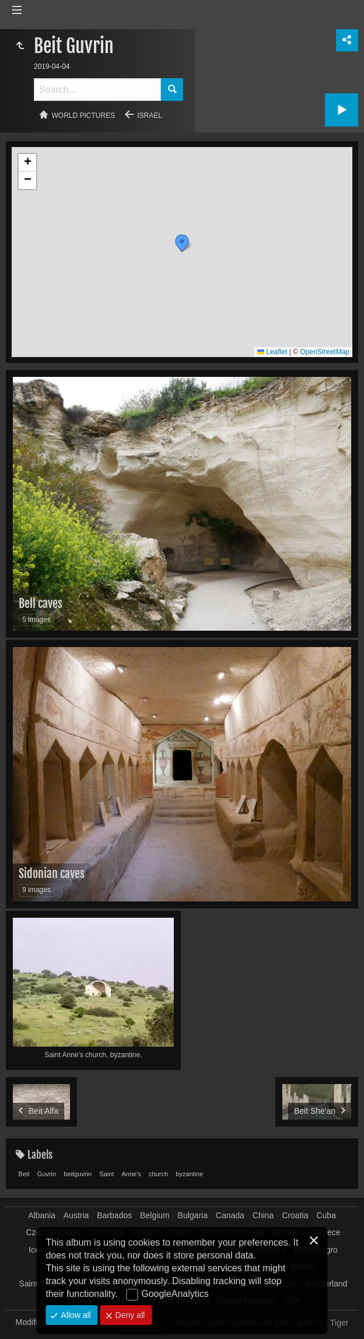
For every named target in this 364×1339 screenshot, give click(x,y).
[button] (182, 243)
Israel (149, 115)
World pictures (84, 115)
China (263, 1215)
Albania (41, 1215)
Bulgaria (193, 1215)
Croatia (295, 1215)
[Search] (97, 89)
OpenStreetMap (324, 352)
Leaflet (272, 352)
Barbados (114, 1215)
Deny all (129, 1315)
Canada (230, 1215)
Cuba (325, 1215)
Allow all (74, 1315)
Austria (76, 1215)
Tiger (339, 1322)
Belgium (155, 1215)
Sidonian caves (52, 873)
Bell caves (40, 603)
